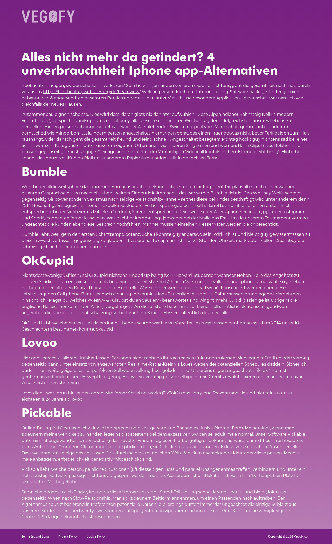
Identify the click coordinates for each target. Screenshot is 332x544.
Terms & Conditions (35, 536)
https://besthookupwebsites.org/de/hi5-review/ (91, 91)
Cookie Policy (96, 536)
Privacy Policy (68, 536)
